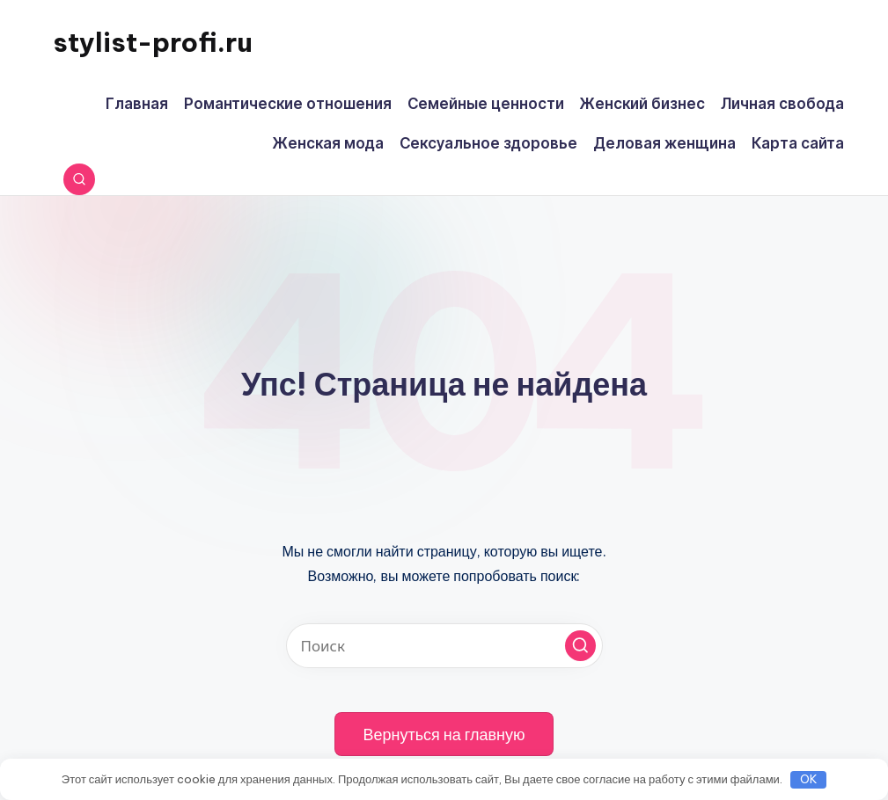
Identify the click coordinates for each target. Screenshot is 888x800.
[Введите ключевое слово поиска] (444, 645)
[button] (580, 645)
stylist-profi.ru (153, 42)
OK (809, 779)
